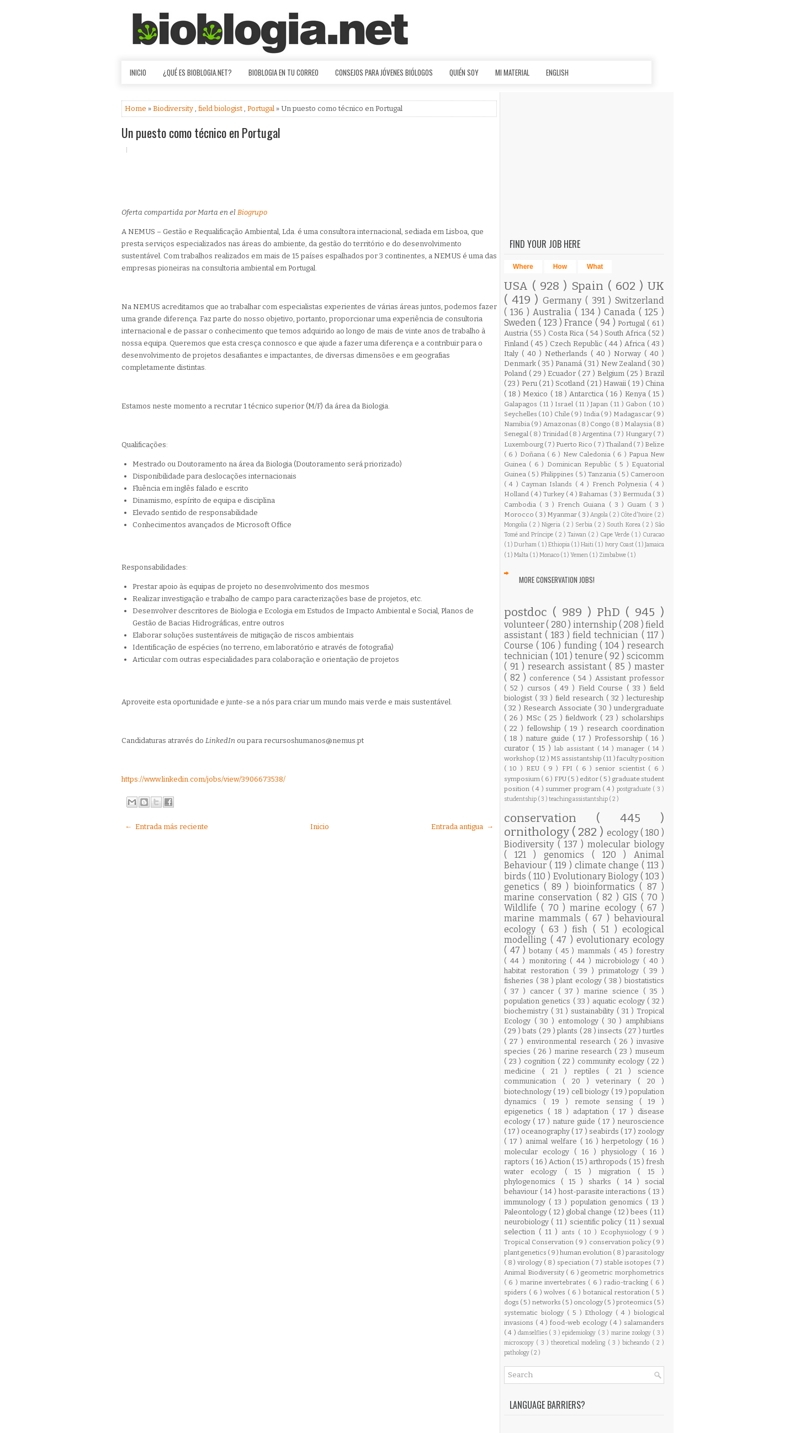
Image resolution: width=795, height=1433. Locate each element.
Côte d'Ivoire (637, 514)
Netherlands (568, 353)
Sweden (521, 322)
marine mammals (544, 918)
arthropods (609, 1162)
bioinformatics (606, 887)
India (592, 414)
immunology (526, 1202)
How (560, 266)
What (595, 266)
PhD (611, 612)
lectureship (645, 698)
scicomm (645, 656)
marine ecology (605, 908)
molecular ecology (539, 1152)
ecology (623, 832)
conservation (550, 818)
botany (542, 951)
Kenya (636, 394)
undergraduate (639, 708)
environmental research (570, 1041)
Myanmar (562, 514)
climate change (608, 865)
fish (582, 929)
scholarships (643, 718)
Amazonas (560, 424)
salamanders (644, 1322)
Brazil (654, 373)
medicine (523, 1071)
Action (560, 1162)
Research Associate (558, 708)
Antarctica (587, 394)
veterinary (617, 1081)
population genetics (538, 1001)
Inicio (138, 72)
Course (520, 645)
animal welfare (553, 1141)
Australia (554, 312)
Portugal (261, 108)
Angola (599, 514)
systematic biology (535, 1313)
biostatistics (644, 980)
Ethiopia (559, 544)
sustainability (594, 1011)
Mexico (536, 394)
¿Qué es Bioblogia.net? (197, 72)
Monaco (549, 555)
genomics (568, 855)
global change (590, 1212)
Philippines (557, 474)
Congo (601, 424)
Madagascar (633, 414)
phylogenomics (532, 1181)
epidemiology (579, 1332)
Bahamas (594, 494)
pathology (517, 1352)
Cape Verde (615, 534)
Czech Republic (577, 343)
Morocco (519, 514)
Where (523, 266)
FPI (569, 768)
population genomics (608, 1202)
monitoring (549, 961)
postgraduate (635, 789)
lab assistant (575, 748)
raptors (517, 1162)
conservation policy (621, 1242)
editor (590, 779)
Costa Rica (567, 333)
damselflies (533, 1332)
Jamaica (654, 544)
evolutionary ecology (620, 940)
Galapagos (521, 404)
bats (530, 1031)
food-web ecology (580, 1322)
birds (516, 876)
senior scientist (621, 768)
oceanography (546, 1131)
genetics (524, 887)
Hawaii (615, 383)
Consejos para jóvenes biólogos (384, 72)
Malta (521, 555)
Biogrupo (252, 212)
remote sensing (607, 1101)
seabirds (605, 1131)
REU (534, 768)
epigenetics (526, 1111)
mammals (595, 951)
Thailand (619, 444)
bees (639, 1212)
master (649, 666)
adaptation (593, 1111)
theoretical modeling (579, 1342)
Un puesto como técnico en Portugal (200, 132)
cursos (540, 688)
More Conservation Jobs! (557, 579)
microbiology (619, 961)
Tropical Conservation (539, 1242)
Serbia (584, 524)
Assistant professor (629, 678)
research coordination (625, 728)
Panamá (569, 363)
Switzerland (639, 300)
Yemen (579, 555)
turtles (653, 1031)
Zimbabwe (613, 555)
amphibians (645, 1021)
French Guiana (583, 504)
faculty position (640, 758)
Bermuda (638, 494)
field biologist (221, 108)
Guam (638, 504)
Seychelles (521, 414)
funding (582, 645)
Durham (526, 544)
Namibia (517, 424)
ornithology (538, 832)
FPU (561, 779)
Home (136, 108)
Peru (530, 383)
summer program (573, 789)
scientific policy (597, 1222)
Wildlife (522, 908)
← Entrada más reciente (166, 826)
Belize (654, 444)
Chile (562, 414)
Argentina (597, 434)
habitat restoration (538, 971)
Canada (621, 312)
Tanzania (603, 474)
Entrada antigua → (462, 826)
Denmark (521, 363)
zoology (651, 1131)
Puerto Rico (574, 444)
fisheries (520, 980)
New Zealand (624, 363)
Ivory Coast (620, 544)
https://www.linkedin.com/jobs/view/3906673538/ (203, 779)
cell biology (591, 1091)
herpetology (624, 1141)
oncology (589, 1302)
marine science (613, 991)
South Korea (624, 524)
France (579, 322)
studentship (521, 799)
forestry (650, 951)
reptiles (590, 1071)
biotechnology (528, 1091)
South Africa (626, 333)
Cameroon (647, 474)
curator (518, 748)
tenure (590, 656)
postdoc (528, 612)
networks (547, 1302)
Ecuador (563, 373)
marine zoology (632, 1332)
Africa (635, 343)
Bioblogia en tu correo (283, 72)
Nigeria (552, 524)
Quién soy (464, 72)
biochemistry (527, 1011)
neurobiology (527, 1222)
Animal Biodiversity (535, 1272)
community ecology (611, 1061)
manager (632, 748)
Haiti (588, 544)
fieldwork (582, 718)
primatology (620, 971)
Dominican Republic (580, 464)
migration (618, 1171)
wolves (556, 1292)
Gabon (637, 404)
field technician (607, 635)
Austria (517, 333)
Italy (513, 353)
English (557, 72)
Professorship (620, 738)
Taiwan (578, 534)
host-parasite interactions (604, 1191)
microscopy (520, 1342)
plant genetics (526, 1252)
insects (611, 1031)
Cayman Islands (548, 484)
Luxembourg (524, 444)
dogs (512, 1302)
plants (568, 1031)
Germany (564, 300)
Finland (517, 343)
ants (569, 1232)
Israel (565, 404)
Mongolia (516, 524)
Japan (600, 404)
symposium (522, 779)
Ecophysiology (624, 1232)
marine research (584, 1051)
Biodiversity (174, 108)
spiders (516, 1292)
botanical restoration (617, 1292)
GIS (632, 897)
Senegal (516, 434)
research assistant (569, 666)
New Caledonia (588, 454)
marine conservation (550, 897)
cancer (544, 991)
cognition (541, 1061)
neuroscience (640, 1121)
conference (551, 678)
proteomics (635, 1302)
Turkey (554, 494)
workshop (520, 758)
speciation (574, 1262)
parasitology (645, 1252)
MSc (535, 718)
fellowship (545, 728)
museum (649, 1051)
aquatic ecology (620, 1001)
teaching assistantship (579, 799)
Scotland (570, 383)
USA (518, 286)
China (654, 383)
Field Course (603, 688)
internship (596, 624)
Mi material (512, 72)
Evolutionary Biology (596, 876)
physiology (621, 1152)
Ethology (600, 1313)
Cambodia (521, 504)
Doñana (533, 454)
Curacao (653, 534)
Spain (589, 286)
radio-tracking (627, 1282)
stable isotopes (628, 1262)
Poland (516, 373)
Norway (629, 353)
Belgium (612, 373)
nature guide (549, 738)
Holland (517, 494)
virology (530, 1262)
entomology (580, 1021)
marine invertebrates (554, 1282)
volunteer (525, 624)
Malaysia (638, 424)
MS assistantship (576, 758)
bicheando (636, 1342)
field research (580, 698)
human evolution (586, 1252)
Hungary (639, 434)
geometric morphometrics (622, 1272)
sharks (603, 1181)
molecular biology (625, 844)
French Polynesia (621, 484)
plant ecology (580, 980)
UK (656, 286)
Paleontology (526, 1212)
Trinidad (556, 434)
